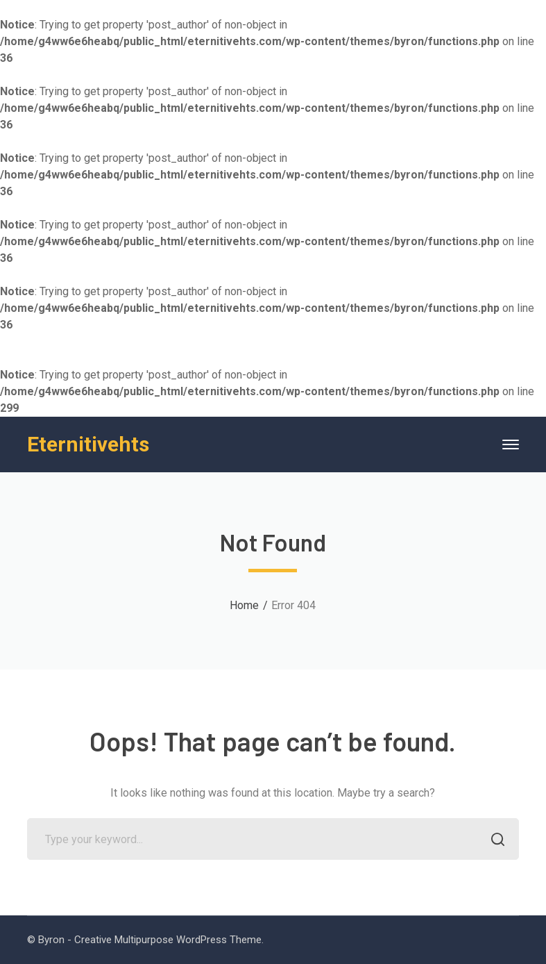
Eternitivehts (88, 444)
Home (244, 605)
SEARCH (494, 840)
